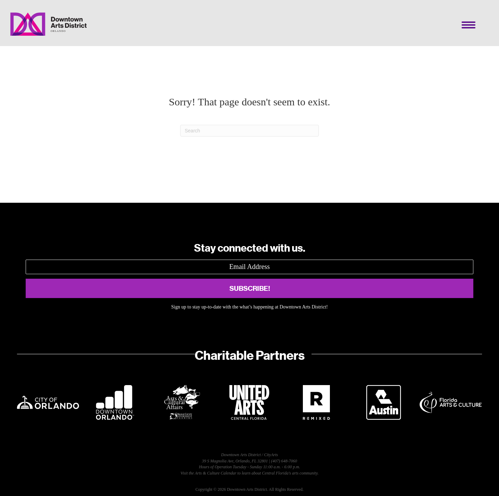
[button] (249, 288)
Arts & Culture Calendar (215, 473)
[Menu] (468, 25)
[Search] (249, 131)
